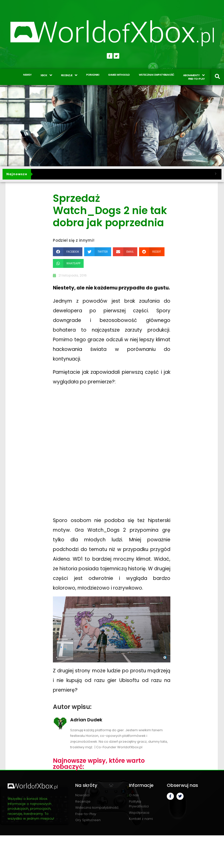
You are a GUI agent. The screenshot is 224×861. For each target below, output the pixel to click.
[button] (67, 251)
